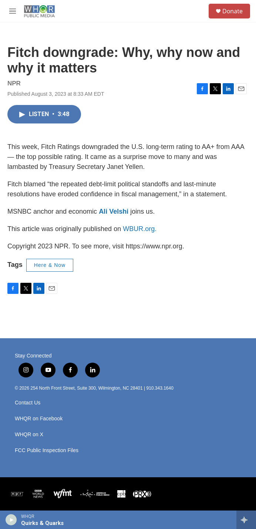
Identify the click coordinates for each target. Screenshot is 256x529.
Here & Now (49, 265)
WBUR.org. (139, 229)
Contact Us (27, 403)
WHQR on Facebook (39, 418)
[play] (11, 519)
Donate (232, 11)
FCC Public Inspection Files (46, 450)
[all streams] (246, 520)
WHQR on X (29, 434)
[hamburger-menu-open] (12, 11)
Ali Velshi (113, 211)
